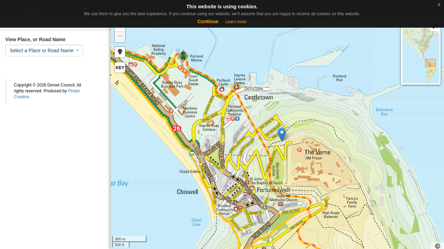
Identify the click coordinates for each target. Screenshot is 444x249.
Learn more (235, 21)
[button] (120, 52)
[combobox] (44, 50)
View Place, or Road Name (35, 39)
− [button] (120, 37)
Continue (207, 21)
